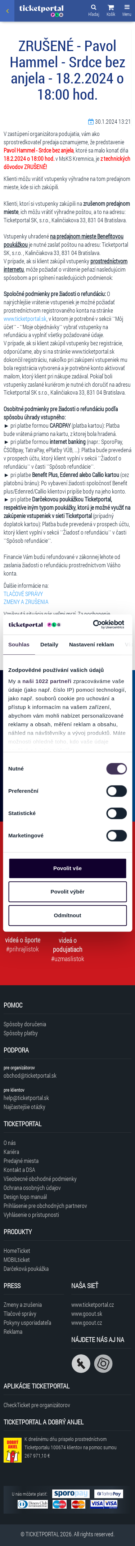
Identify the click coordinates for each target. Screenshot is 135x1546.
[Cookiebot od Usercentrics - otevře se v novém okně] (94, 624)
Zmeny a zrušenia (23, 1304)
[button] (111, 11)
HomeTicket (17, 1250)
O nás (10, 1142)
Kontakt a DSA (19, 1169)
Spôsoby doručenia (25, 1024)
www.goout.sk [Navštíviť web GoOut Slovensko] (86, 1313)
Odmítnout (67, 915)
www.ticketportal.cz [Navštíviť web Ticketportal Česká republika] (92, 1304)
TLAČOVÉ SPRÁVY (23, 593)
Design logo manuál (25, 1196)
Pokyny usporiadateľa (27, 1322)
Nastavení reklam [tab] (91, 644)
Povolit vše (67, 868)
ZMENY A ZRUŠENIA (26, 601)
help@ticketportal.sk (26, 1097)
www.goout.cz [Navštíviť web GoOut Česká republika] (86, 1322)
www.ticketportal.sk (25, 318)
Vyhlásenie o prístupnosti (31, 1214)
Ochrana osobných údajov (32, 1187)
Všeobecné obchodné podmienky (40, 1178)
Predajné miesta (21, 1160)
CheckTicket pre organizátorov (37, 1405)
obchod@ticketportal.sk (30, 1075)
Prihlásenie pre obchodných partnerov (45, 1205)
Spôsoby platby (21, 1033)
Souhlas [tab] (19, 644)
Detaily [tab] (49, 644)
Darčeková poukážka (26, 1268)
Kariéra (11, 1151)
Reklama (13, 1331)
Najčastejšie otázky (24, 1106)
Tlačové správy (20, 1313)
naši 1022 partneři (47, 681)
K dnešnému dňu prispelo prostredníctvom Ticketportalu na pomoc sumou (70, 1447)
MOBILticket (17, 1259)
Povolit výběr (67, 891)
